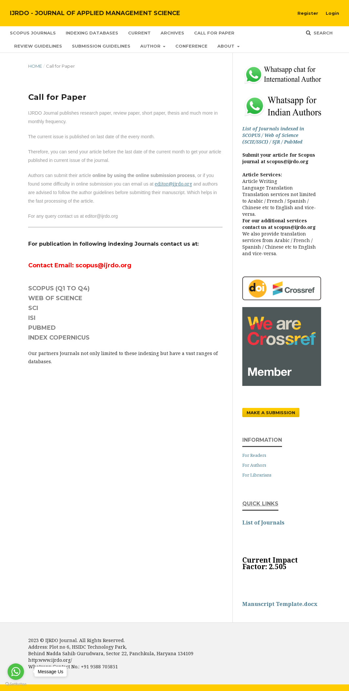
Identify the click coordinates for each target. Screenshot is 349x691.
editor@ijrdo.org (173, 184)
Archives (172, 32)
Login (332, 13)
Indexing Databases (92, 32)
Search (322, 32)
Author (151, 46)
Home (35, 66)
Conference (191, 46)
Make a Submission (271, 412)
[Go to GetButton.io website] (15, 684)
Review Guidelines (38, 46)
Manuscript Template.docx (279, 604)
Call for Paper (214, 32)
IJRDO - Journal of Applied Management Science (95, 13)
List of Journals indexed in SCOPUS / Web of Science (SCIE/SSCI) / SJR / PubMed (273, 135)
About (226, 46)
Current (139, 32)
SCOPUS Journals (33, 32)
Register (307, 13)
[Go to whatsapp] (16, 671)
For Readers (254, 455)
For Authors (254, 465)
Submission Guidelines (101, 46)
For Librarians (257, 475)
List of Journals (263, 522)
